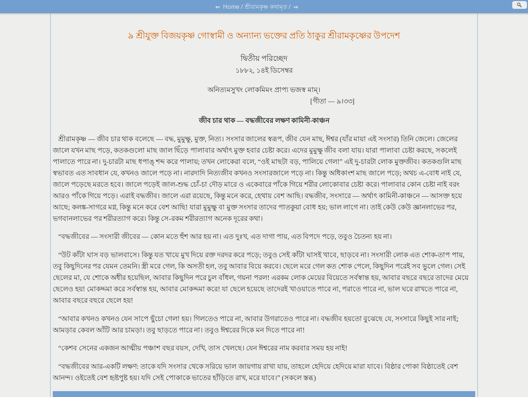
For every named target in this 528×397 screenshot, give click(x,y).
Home (231, 7)
